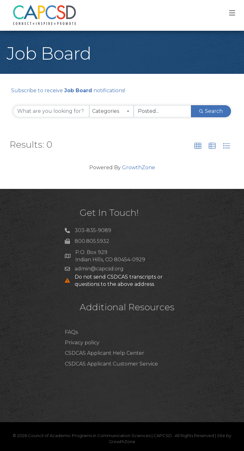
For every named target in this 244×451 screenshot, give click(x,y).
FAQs (71, 341)
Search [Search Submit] (211, 111)
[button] (198, 146)
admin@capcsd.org (99, 270)
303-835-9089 (93, 232)
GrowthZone (138, 167)
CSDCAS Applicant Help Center (104, 362)
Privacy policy (82, 352)
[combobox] (111, 111)
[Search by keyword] (51, 111)
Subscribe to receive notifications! (68, 90)
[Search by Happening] (163, 111)
